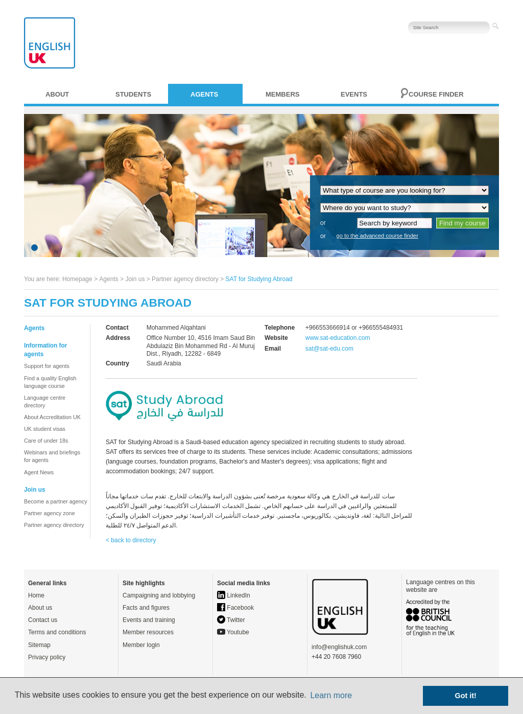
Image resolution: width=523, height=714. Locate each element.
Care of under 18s (46, 440)
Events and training (149, 620)
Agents (204, 94)
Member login (141, 645)
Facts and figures (146, 607)
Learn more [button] (331, 695)
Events (354, 94)
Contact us (42, 620)
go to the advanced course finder (377, 236)
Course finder (436, 94)
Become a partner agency (55, 501)
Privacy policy (46, 657)
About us (40, 607)
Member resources (148, 632)
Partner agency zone (49, 513)
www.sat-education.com (337, 337)
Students (133, 94)
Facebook (235, 607)
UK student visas (44, 429)
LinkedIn (233, 595)
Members (282, 94)
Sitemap (39, 645)
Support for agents (46, 366)
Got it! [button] (466, 696)
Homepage (77, 279)
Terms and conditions (57, 632)
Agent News (39, 472)
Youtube (233, 632)
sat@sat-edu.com (329, 348)
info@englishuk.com (339, 647)
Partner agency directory (185, 279)
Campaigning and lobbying (159, 595)
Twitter (231, 620)
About (57, 94)
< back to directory (131, 540)
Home (36, 595)
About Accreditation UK (52, 417)
